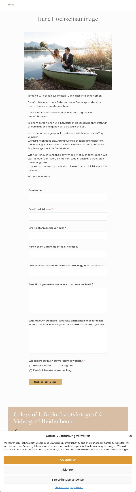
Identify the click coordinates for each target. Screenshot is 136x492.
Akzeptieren (68, 460)
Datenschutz (62, 487)
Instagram (64, 365)
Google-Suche (40, 365)
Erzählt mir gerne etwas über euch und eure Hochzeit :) (61, 284)
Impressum (77, 487)
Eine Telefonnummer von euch (46, 228)
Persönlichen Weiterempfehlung (50, 370)
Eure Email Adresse (40, 209)
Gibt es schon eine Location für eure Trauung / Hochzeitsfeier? (66, 265)
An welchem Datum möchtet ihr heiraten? (53, 246)
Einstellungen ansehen (68, 480)
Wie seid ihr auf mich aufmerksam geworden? (56, 361)
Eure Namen (36, 190)
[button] (130, 436)
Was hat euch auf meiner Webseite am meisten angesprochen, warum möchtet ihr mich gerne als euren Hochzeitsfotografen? (66, 322)
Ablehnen (68, 470)
